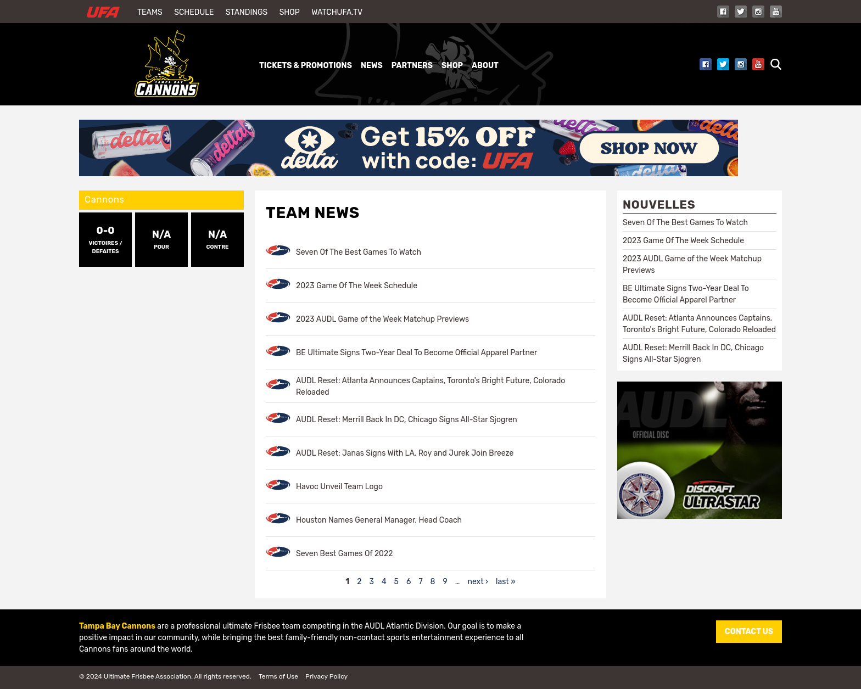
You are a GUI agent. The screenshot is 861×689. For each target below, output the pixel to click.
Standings (246, 12)
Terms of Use (278, 676)
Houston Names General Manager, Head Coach (379, 520)
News (372, 65)
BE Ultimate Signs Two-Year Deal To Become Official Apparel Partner (416, 352)
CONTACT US (749, 631)
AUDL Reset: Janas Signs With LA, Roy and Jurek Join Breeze (404, 453)
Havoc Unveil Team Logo (339, 486)
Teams (150, 12)
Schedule (194, 12)
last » (506, 581)
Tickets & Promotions (305, 65)
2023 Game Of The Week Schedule (356, 285)
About (485, 65)
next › (477, 581)
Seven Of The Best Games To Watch (358, 252)
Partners (412, 65)
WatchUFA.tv (336, 12)
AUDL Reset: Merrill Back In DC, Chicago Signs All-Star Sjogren (406, 419)
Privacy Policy (326, 676)
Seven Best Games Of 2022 (344, 553)
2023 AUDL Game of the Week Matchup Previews (382, 319)
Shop (289, 12)
